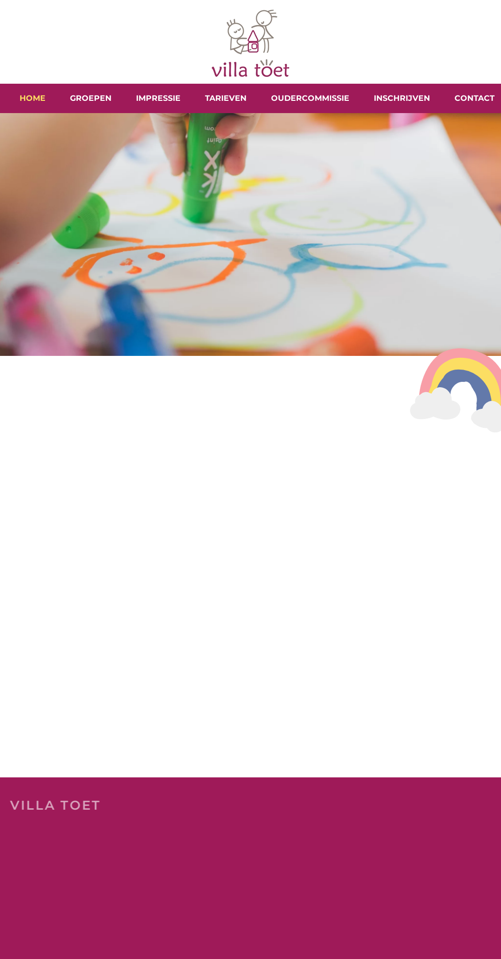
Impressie (158, 98)
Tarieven (226, 98)
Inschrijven (402, 98)
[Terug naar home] (250, 42)
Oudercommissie (310, 98)
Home (33, 98)
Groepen (91, 98)
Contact (475, 98)
